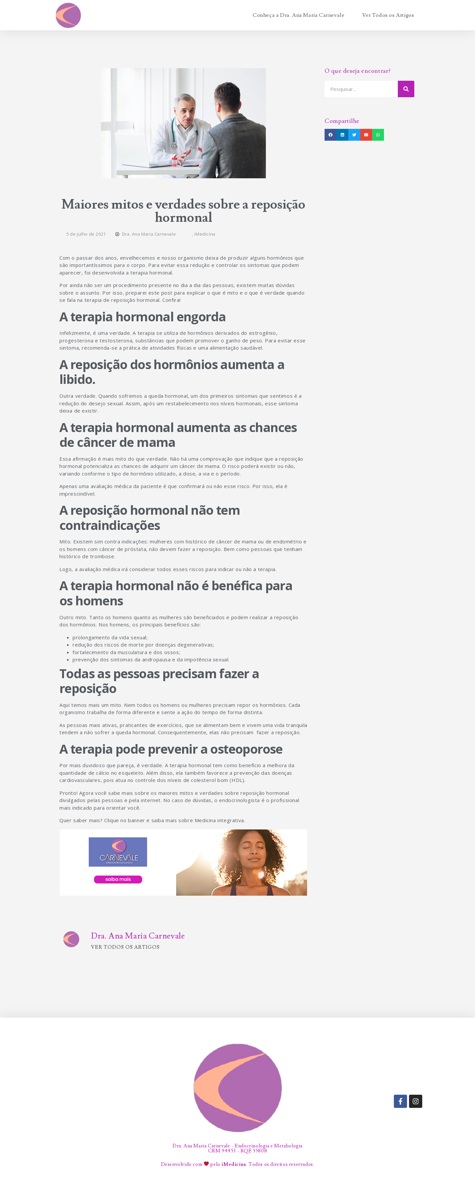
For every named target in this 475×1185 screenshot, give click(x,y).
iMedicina (204, 234)
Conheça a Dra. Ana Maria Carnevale (298, 15)
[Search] (406, 89)
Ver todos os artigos (125, 947)
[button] (330, 135)
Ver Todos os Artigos (388, 15)
